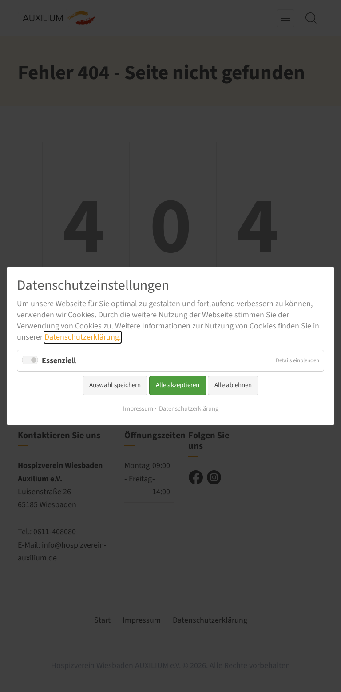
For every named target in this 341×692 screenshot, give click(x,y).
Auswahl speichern (115, 385)
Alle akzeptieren (177, 385)
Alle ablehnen (233, 385)
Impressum (138, 408)
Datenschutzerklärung (188, 408)
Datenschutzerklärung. (82, 337)
